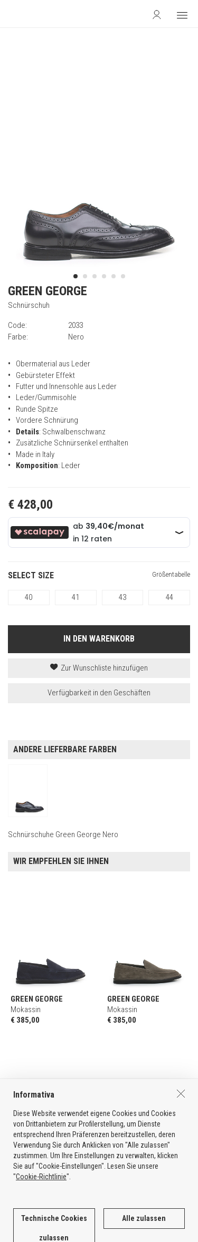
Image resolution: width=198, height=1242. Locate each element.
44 (169, 597)
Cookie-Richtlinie (41, 1221)
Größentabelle (171, 574)
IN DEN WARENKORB (99, 639)
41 (75, 597)
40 (28, 597)
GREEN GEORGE (47, 291)
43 (122, 597)
